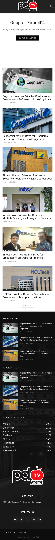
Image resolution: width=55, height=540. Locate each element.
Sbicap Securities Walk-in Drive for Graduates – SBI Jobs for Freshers (23, 256)
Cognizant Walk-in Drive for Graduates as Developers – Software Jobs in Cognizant (27, 98)
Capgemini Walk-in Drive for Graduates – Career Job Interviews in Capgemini (26, 137)
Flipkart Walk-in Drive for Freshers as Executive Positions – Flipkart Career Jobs (27, 177)
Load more (27, 305)
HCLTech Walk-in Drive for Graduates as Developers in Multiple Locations (26, 296)
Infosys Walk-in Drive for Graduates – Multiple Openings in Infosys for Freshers (27, 217)
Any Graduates (8, 92)
